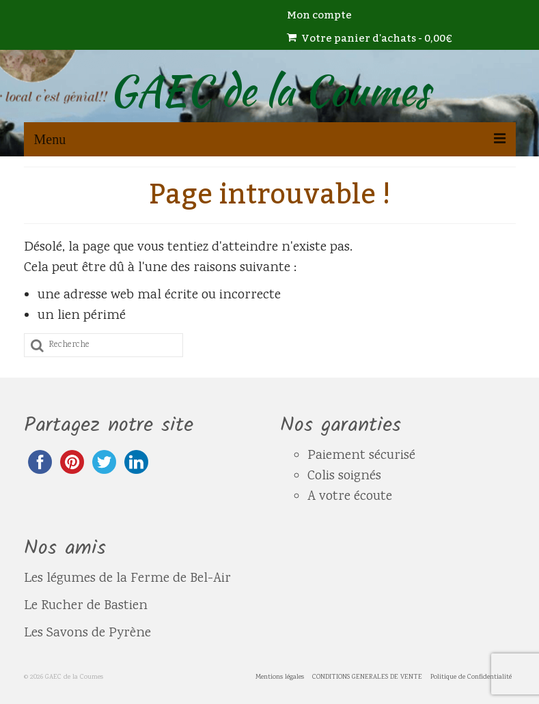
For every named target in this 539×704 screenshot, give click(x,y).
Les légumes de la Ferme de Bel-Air (127, 579)
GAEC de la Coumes (269, 90)
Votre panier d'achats (369, 38)
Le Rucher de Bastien (87, 606)
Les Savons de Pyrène (87, 633)
